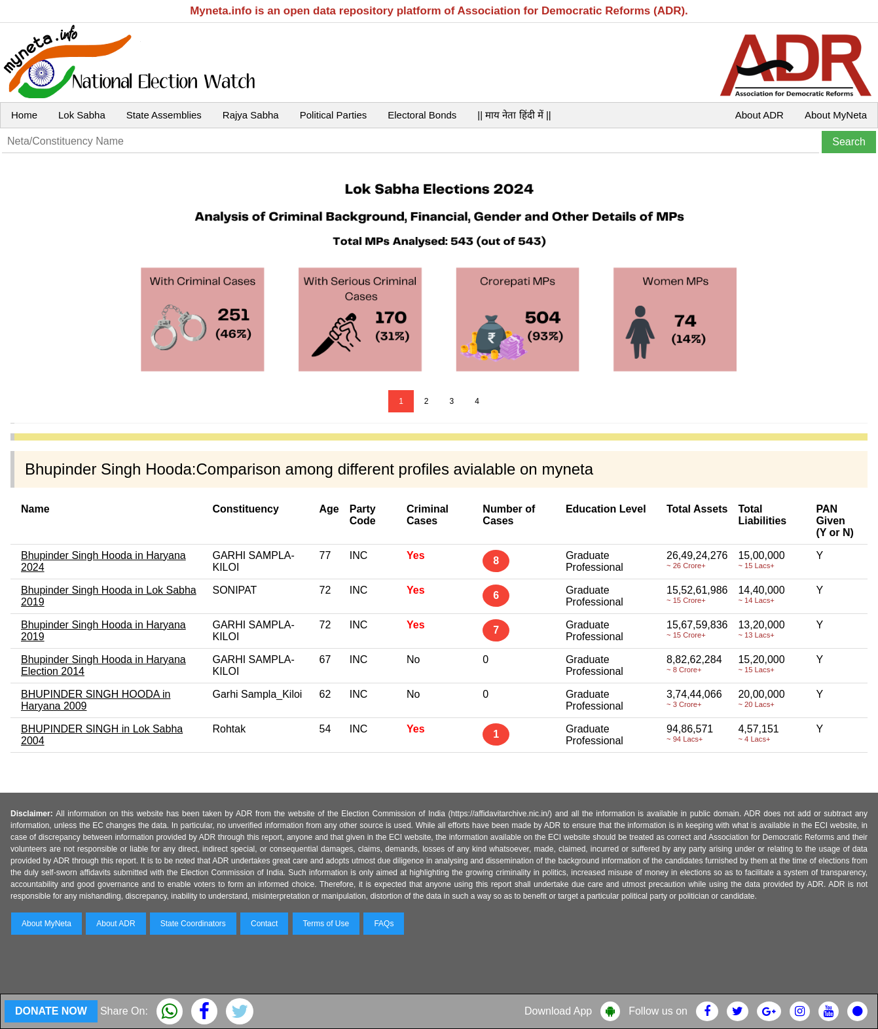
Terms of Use (326, 923)
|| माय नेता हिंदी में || (514, 114)
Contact (264, 923)
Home (24, 114)
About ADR (759, 114)
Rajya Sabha (251, 114)
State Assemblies (164, 114)
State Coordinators (193, 923)
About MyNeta (836, 114)
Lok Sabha (81, 114)
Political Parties (333, 114)
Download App (558, 1011)
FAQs (383, 923)
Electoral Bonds (422, 114)
